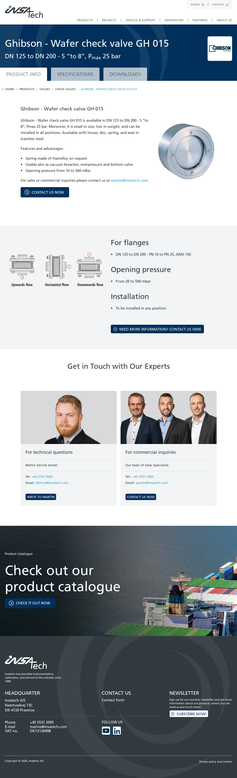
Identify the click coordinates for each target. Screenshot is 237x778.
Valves (44, 89)
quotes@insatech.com (152, 483)
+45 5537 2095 (143, 477)
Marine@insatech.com (52, 483)
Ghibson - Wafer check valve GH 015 (109, 89)
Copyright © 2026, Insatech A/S (24, 760)
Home (9, 89)
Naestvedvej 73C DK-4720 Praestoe (20, 707)
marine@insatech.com (129, 180)
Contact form (113, 700)
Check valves (65, 89)
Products (26, 89)
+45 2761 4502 (42, 477)
